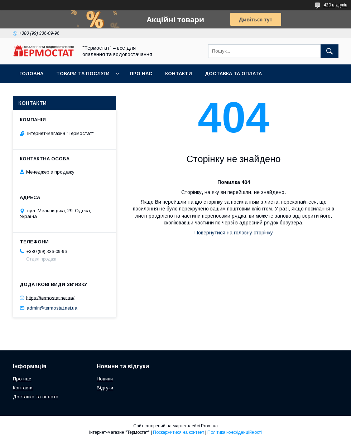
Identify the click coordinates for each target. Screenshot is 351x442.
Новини (105, 379)
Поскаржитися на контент (178, 432)
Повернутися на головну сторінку (233, 232)
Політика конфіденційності (234, 432)
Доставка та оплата (233, 73)
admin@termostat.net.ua (52, 308)
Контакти (178, 73)
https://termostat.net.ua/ (50, 297)
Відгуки (105, 387)
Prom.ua (209, 425)
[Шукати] (329, 51)
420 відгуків (335, 5)
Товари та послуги (83, 73)
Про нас (141, 73)
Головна (31, 73)
